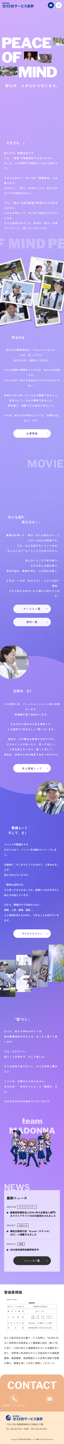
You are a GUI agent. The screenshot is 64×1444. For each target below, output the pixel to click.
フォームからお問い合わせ (49, 1399)
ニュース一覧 (32, 1260)
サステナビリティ (32, 933)
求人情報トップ (32, 768)
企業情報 (32, 433)
